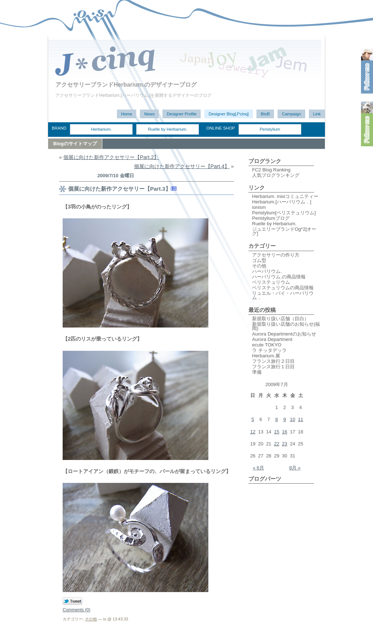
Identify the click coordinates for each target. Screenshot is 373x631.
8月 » (295, 468)
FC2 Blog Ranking (271, 169)
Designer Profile (182, 114)
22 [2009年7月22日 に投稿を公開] (276, 444)
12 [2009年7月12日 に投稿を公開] (252, 431)
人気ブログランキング (275, 175)
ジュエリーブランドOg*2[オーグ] (284, 231)
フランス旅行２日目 (273, 361)
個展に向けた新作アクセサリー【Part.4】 (181, 166)
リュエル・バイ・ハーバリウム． (283, 295)
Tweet (73, 602)
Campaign (291, 114)
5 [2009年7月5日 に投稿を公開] (252, 419)
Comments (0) (76, 609)
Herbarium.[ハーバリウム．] (281, 202)
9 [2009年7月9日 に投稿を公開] (284, 419)
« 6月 (258, 468)
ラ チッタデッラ (269, 350)
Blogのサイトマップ (75, 143)
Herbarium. (101, 129)
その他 (91, 619)
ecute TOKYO (266, 345)
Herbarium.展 (266, 355)
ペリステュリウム (271, 282)
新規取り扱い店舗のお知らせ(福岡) (286, 326)
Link (317, 114)
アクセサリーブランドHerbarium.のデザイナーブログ (126, 85)
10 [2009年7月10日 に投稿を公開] (292, 419)
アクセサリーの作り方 (275, 255)
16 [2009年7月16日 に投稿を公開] (284, 431)
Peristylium (270, 129)
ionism (259, 207)
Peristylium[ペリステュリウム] (284, 212)
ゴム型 (259, 260)
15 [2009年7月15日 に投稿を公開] (276, 431)
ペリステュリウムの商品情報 (283, 287)
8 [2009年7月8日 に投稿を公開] (276, 419)
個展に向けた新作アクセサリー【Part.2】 (111, 157)
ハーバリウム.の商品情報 (279, 276)
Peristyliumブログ (271, 218)
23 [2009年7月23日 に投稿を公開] (284, 444)
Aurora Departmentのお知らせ (284, 334)
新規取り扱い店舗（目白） (280, 318)
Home (126, 114)
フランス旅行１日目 (273, 366)
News (149, 114)
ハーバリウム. (267, 271)
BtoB (265, 114)
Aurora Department (272, 339)
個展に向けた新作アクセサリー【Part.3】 (119, 189)
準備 (257, 372)
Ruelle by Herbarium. (167, 129)
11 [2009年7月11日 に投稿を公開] (300, 419)
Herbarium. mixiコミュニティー (285, 196)
